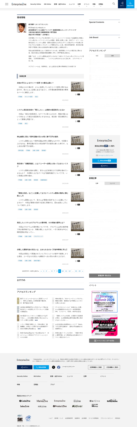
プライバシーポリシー (107, 418)
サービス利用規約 (94, 418)
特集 (94, 4)
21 (76, 271)
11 (66, 271)
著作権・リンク (58, 418)
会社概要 (84, 418)
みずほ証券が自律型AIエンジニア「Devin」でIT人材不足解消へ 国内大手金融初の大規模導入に (69, 326)
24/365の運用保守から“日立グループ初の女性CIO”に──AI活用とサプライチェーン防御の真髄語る (34, 309)
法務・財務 (36, 150)
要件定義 (20, 150)
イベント (87, 4)
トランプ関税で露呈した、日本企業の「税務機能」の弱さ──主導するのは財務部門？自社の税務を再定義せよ (34, 326)
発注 (36, 96)
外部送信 (117, 418)
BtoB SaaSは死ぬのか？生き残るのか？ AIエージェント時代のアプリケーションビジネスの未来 (34, 335)
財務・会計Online (60, 4)
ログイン (104, 166)
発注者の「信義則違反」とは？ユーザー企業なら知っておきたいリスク (42, 165)
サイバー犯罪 (28, 96)
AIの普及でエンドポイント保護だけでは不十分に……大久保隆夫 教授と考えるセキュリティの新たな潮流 (34, 318)
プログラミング (38, 236)
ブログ (52, 384)
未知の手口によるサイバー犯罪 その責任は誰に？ (35, 83)
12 (70, 271)
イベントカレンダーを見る (104, 341)
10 (63, 271)
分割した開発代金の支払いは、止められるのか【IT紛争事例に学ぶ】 (42, 249)
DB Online (47, 4)
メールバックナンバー (104, 155)
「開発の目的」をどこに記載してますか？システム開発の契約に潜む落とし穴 (42, 194)
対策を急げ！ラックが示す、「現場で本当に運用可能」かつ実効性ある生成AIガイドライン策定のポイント (69, 335)
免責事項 (77, 418)
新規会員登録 (104, 161)
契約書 (44, 150)
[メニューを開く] (7, 4)
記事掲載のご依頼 (96, 367)
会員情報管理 (69, 418)
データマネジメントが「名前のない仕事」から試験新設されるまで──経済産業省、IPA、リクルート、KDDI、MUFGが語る (69, 309)
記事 (79, 4)
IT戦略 (20, 96)
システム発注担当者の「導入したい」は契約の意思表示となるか (41, 110)
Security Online (35, 4)
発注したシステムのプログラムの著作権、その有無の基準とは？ (41, 223)
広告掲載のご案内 (112, 367)
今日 (97, 56)
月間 (112, 56)
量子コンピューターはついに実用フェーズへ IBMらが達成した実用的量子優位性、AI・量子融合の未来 (34, 301)
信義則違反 (44, 180)
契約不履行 (37, 260)
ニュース (72, 4)
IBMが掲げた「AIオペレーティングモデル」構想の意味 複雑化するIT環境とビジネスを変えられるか (69, 301)
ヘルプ (50, 418)
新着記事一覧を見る (104, 275)
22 (80, 271)
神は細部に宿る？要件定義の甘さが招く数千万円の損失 (37, 137)
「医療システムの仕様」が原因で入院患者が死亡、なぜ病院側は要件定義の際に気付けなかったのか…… (69, 318)
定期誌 (101, 4)
